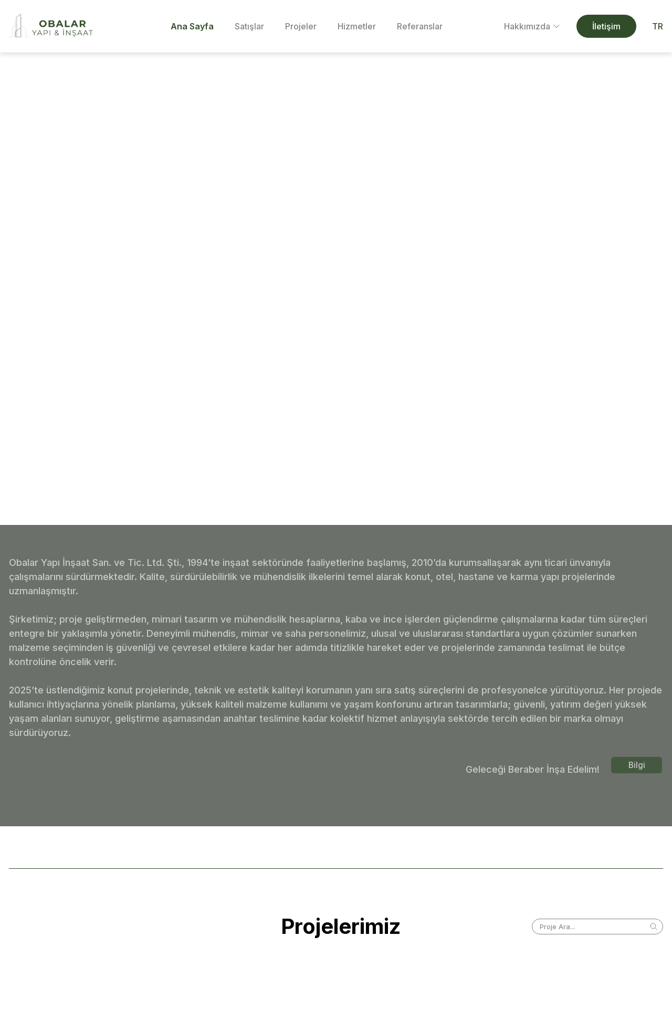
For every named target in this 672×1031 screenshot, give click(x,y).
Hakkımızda (532, 26)
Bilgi (636, 765)
